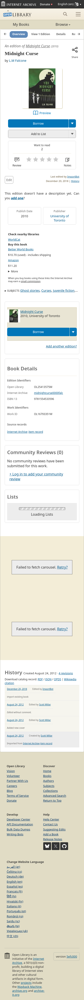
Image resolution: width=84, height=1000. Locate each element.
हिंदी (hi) (11, 896)
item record (35, 432)
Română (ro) (15, 916)
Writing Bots (15, 834)
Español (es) (15, 886)
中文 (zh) (12, 936)
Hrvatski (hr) (15, 901)
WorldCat (14, 240)
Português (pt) (16, 911)
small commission (30, 281)
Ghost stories (30, 290)
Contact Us (50, 824)
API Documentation (20, 824)
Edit (9, 180)
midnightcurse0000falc (48, 393)
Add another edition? (61, 346)
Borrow (38, 123)
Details (61, 34)
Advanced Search (54, 796)
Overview (18, 34)
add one (17, 198)
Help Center (51, 819)
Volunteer (13, 776)
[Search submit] (65, 14)
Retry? (62, 567)
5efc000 (72, 956)
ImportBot (73, 176)
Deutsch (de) (15, 876)
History (75, 181)
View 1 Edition (40, 34)
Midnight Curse (38, 46)
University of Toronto (59, 218)
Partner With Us (17, 781)
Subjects (48, 786)
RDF (40, 679)
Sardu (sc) (13, 921)
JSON (48, 679)
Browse (56, 24)
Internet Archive (17, 432)
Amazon (13, 260)
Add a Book (50, 834)
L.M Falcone (17, 60)
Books (47, 776)
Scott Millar (45, 704)
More (14, 271)
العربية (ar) (13, 867)
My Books (21, 24)
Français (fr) (14, 891)
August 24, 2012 (15, 704)
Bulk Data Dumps (18, 829)
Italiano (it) (14, 906)
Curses (46, 290)
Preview (45, 113)
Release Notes (52, 839)
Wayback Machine (29, 987)
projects (26, 983)
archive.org (19, 991)
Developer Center (18, 819)
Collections (50, 791)
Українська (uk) (17, 931)
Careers (12, 786)
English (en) (14, 882)
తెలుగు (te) (13, 926)
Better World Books (21, 249)
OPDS (57, 679)
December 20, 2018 (17, 689)
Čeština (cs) (14, 872)
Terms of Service (18, 796)
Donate (46, 4)
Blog (10, 791)
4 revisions (66, 673)
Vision (11, 771)
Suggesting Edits (54, 829)
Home (47, 771)
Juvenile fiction (64, 290)
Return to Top (52, 800)
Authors (48, 781)
